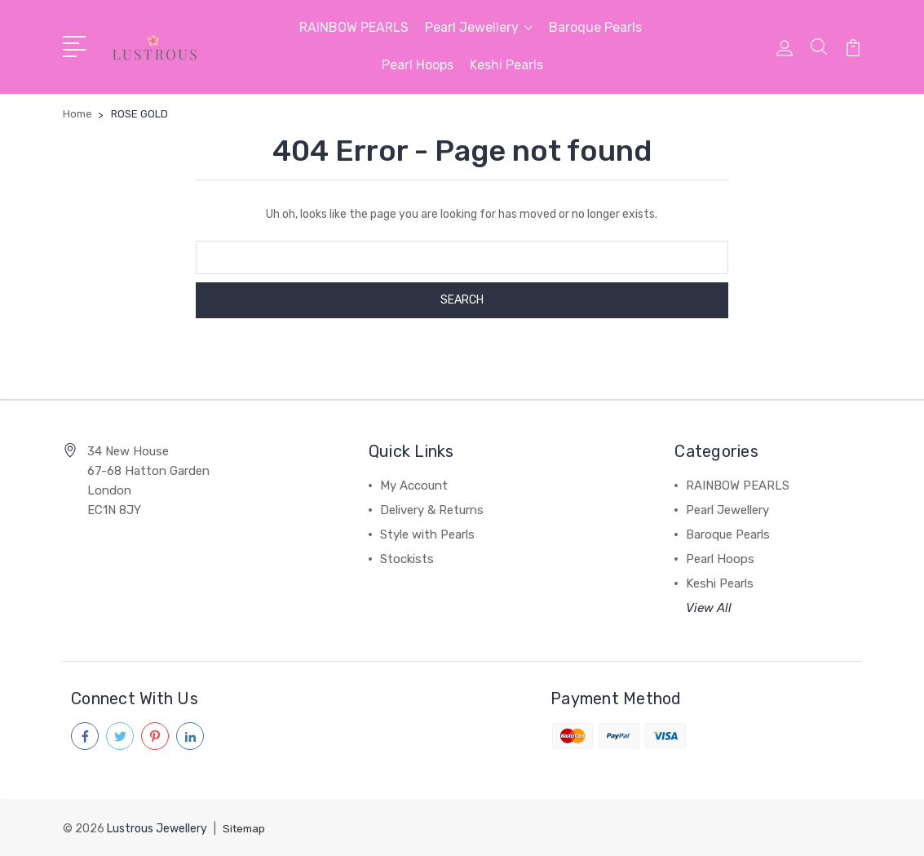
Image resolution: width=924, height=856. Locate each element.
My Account (414, 485)
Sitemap (245, 828)
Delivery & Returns (432, 510)
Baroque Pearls (595, 27)
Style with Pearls (427, 534)
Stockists (407, 559)
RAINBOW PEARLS (354, 27)
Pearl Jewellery (479, 27)
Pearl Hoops (417, 65)
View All (709, 608)
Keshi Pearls (506, 65)
